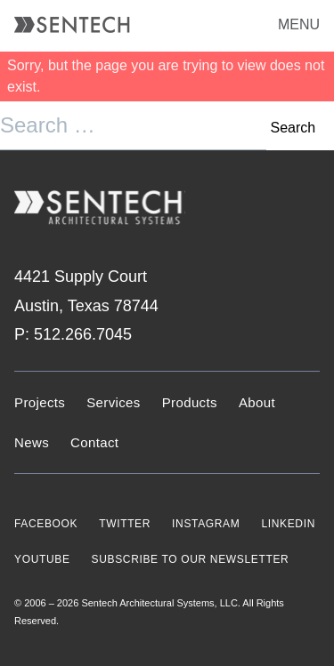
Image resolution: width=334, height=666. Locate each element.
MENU (299, 24)
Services (113, 402)
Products (189, 402)
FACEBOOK (45, 524)
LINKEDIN (288, 524)
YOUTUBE (42, 559)
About (257, 402)
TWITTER (125, 524)
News (31, 442)
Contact (94, 442)
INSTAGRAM (206, 524)
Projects (39, 402)
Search (292, 127)
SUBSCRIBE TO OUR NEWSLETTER (190, 559)
